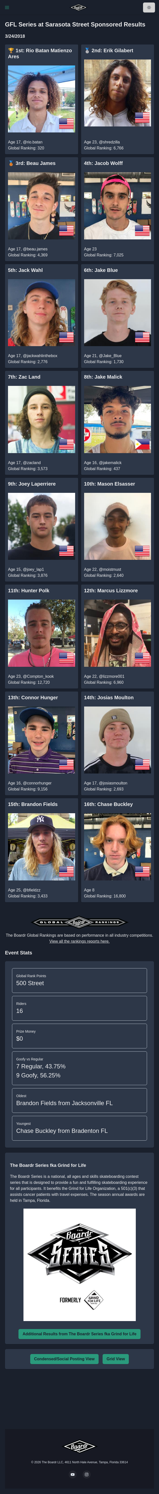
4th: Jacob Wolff (103, 163)
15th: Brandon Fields (33, 804)
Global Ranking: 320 (26, 148)
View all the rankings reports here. (79, 941)
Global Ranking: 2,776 (27, 362)
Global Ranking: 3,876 (27, 575)
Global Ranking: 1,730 (104, 362)
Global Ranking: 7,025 (104, 255)
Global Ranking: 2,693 (104, 789)
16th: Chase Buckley (108, 804)
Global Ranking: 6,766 (104, 148)
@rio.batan (33, 142)
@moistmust (110, 569)
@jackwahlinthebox (40, 356)
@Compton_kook (38, 676)
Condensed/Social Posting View (64, 1359)
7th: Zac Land (24, 377)
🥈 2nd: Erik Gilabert (108, 50)
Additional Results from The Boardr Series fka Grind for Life (79, 1334)
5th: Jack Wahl (25, 270)
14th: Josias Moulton (109, 697)
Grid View (116, 1359)
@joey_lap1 (33, 569)
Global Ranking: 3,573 (27, 469)
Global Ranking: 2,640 (104, 575)
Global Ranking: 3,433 (27, 896)
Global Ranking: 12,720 (29, 682)
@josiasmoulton (113, 783)
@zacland (32, 463)
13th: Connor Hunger (33, 697)
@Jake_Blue (110, 356)
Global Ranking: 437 (102, 469)
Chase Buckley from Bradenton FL (62, 1130)
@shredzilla (109, 142)
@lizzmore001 (112, 676)
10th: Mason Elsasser (109, 484)
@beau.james (35, 249)
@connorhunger (37, 783)
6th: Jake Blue (101, 270)
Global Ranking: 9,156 (27, 789)
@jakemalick (110, 463)
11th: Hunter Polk (28, 590)
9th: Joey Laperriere (32, 484)
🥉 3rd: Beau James (32, 163)
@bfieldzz (32, 890)
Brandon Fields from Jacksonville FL (64, 1103)
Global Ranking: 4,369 (27, 255)
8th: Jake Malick (103, 377)
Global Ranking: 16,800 (105, 896)
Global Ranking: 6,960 (104, 682)
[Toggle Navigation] (7, 7)
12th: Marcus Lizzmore (111, 590)
